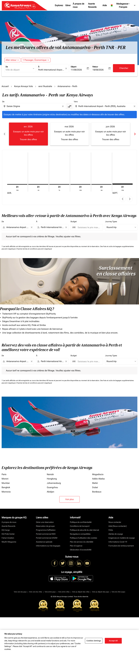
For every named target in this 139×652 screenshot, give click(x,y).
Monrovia (6, 491)
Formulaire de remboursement (121, 546)
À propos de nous (78, 5)
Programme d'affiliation (46, 530)
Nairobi (50, 474)
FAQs (110, 530)
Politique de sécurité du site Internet (84, 530)
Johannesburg (54, 483)
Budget (74, 221)
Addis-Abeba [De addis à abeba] (98, 478)
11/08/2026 (76, 69)
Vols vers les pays (20, 592)
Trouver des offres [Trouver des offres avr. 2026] (28, 139)
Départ (73, 67)
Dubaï (95, 487)
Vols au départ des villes (80, 592)
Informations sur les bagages (48, 546)
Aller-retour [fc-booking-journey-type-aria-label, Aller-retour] (11, 60)
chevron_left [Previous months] (4, 134)
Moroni (5, 478)
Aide (104, 5)
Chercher (123, 68)
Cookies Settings (93, 640)
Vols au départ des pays (100, 592)
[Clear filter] (31, 227)
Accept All (113, 640)
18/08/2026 (98, 69)
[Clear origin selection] (63, 106)
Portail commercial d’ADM (46, 538)
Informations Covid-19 (117, 542)
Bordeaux (96, 491)
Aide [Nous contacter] (117, 526)
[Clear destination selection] (135, 106)
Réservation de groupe (45, 526)
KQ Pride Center (8, 534)
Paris (4, 474)
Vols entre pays (50, 592)
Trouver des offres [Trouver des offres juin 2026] (110, 139)
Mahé (95, 483)
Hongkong (52, 478)
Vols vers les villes (35, 592)
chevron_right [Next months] (134, 134)
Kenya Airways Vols (23, 86)
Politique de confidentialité (80, 522)
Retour (95, 67)
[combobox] (19, 69)
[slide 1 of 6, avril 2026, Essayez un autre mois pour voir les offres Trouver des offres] (28, 134)
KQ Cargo (6, 530)
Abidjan (50, 491)
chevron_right (129, 199)
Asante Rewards (92, 5)
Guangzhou (52, 487)
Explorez (59, 5)
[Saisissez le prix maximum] (89, 227)
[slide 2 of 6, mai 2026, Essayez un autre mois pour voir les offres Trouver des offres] (69, 134)
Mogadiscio (97, 474)
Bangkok (6, 487)
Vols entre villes (64, 592)
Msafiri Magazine (9, 542)
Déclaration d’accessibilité (80, 550)
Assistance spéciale (44, 542)
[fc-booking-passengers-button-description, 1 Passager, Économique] (35, 60)
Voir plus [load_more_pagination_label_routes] (69, 499)
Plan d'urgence (76, 546)
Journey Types (111, 221)
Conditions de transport (79, 526)
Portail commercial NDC (46, 534)
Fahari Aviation (8, 538)
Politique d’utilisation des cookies (83, 538)
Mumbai (6, 483)
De (7, 67)
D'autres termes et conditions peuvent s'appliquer (34, 249)
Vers (76, 101)
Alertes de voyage (115, 534)
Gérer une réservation (45, 522)
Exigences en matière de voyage (121, 538)
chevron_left (122, 199)
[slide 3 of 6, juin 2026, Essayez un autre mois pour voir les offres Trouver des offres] (110, 134)
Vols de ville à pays (118, 592)
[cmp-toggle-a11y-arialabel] (69, 106)
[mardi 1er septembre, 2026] (122, 184)
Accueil (5, 86)
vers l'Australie (45, 86)
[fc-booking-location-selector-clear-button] (66, 68)
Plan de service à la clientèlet (81, 542)
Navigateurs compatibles (80, 534)
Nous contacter (114, 522)
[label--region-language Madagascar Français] (123, 5)
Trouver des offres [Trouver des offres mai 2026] (69, 139)
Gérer (68, 5)
